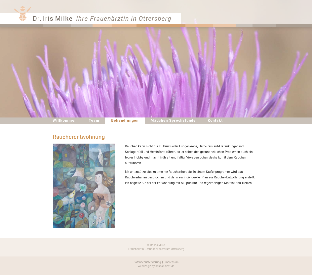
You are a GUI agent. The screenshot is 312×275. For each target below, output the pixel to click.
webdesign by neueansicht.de (156, 266)
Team (94, 120)
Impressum (171, 262)
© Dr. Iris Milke (156, 245)
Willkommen (65, 120)
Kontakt (215, 120)
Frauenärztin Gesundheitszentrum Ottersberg (156, 249)
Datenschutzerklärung (147, 262)
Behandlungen (125, 120)
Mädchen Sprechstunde (173, 120)
